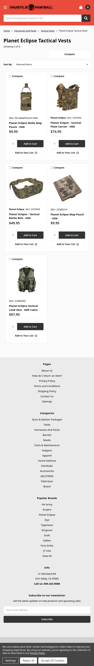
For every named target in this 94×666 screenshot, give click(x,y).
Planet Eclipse (47, 514)
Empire (47, 509)
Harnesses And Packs (47, 429)
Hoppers (47, 450)
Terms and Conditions (47, 386)
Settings (10, 660)
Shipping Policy (47, 391)
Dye (47, 520)
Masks (47, 440)
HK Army (47, 504)
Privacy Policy (47, 381)
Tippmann (47, 525)
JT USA (47, 550)
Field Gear (47, 481)
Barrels (47, 435)
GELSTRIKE (47, 476)
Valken (47, 540)
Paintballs (47, 465)
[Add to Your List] (26, 152)
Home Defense (47, 460)
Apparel (47, 455)
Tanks (46, 424)
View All (47, 556)
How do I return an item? (47, 375)
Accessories (47, 471)
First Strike (47, 545)
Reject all (28, 660)
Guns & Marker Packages (47, 419)
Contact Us (46, 396)
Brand (47, 486)
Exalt (47, 535)
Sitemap (47, 401)
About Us (47, 370)
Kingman (47, 530)
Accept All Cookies (52, 660)
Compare (69, 54)
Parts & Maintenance (47, 445)
